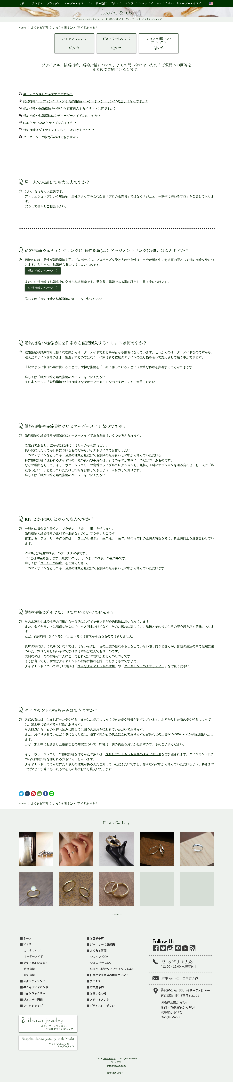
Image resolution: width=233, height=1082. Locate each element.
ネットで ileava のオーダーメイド (177, 4)
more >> (116, 914)
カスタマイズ (32, 950)
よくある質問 (98, 951)
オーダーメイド (73, 4)
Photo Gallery (116, 823)
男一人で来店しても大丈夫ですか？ (48, 94)
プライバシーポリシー (103, 1006)
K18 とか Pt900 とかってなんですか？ (50, 122)
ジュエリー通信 (97, 4)
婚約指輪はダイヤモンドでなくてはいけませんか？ (59, 130)
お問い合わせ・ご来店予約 (179, 979)
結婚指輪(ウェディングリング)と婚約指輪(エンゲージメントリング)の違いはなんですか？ (85, 101)
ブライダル (53, 4)
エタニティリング (34, 981)
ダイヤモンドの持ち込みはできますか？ (51, 137)
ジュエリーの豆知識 (102, 944)
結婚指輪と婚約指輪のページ (60, 377)
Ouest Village (109, 1058)
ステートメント (99, 1000)
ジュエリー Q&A (100, 962)
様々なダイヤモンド (35, 987)
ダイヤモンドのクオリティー (144, 666)
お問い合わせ (98, 993)
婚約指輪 (29, 975)
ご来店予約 (97, 987)
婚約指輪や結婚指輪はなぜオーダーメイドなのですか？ (62, 115)
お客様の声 (97, 938)
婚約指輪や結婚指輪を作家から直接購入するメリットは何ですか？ (69, 108)
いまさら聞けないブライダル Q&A (111, 968)
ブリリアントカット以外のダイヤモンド (133, 754)
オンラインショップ (137, 4)
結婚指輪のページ (40, 287)
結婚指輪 (29, 968)
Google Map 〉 (171, 1017)
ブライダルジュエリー (37, 963)
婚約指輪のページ (40, 270)
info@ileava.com (116, 1065)
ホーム (27, 938)
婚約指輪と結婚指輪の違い (59, 299)
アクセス (115, 4)
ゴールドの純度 (51, 563)
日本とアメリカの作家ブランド (109, 975)
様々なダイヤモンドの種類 (96, 666)
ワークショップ (33, 1006)
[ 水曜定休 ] (188, 962)
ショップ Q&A (99, 956)
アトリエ (37, 4)
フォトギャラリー (34, 993)
